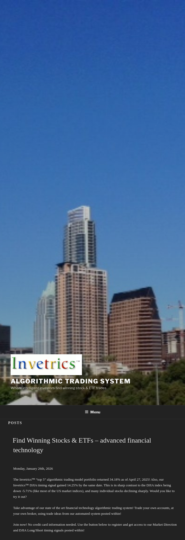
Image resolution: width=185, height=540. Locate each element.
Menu (92, 412)
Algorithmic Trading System (71, 381)
